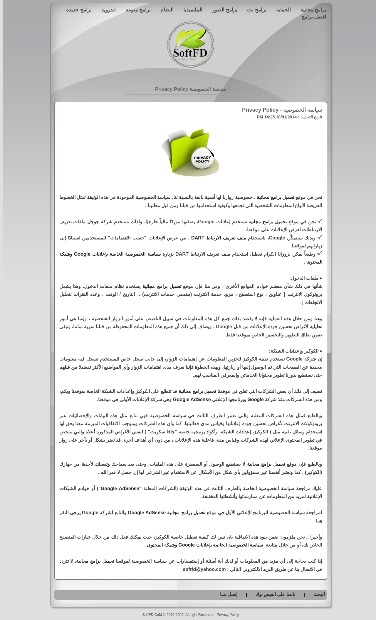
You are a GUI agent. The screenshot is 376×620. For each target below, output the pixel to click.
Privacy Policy (225, 615)
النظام (164, 10)
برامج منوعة (135, 10)
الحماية (280, 10)
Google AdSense (189, 399)
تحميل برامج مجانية (272, 197)
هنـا (316, 520)
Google (253, 399)
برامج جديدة (76, 10)
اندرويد (106, 10)
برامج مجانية (311, 10)
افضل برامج (311, 17)
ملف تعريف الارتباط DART (216, 237)
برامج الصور (222, 10)
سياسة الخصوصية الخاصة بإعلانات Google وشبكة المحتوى (202, 544)
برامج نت (254, 10)
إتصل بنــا (225, 594)
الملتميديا (190, 10)
